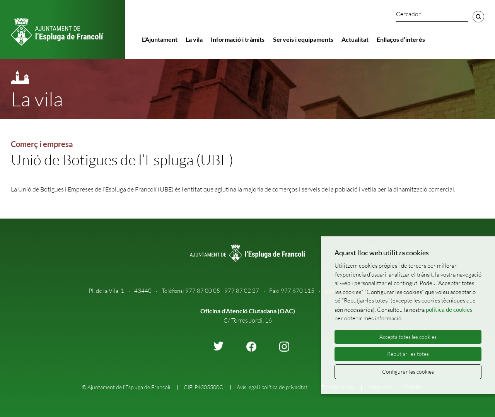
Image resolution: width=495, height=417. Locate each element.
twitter (218, 346)
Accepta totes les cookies (408, 336)
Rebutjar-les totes (408, 353)
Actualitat (355, 39)
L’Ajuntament (160, 39)
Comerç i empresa (42, 144)
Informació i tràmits (238, 39)
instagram (284, 347)
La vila (194, 39)
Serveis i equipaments (303, 39)
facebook (251, 347)
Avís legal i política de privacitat (272, 387)
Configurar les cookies (408, 371)
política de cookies (449, 309)
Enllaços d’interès (401, 39)
